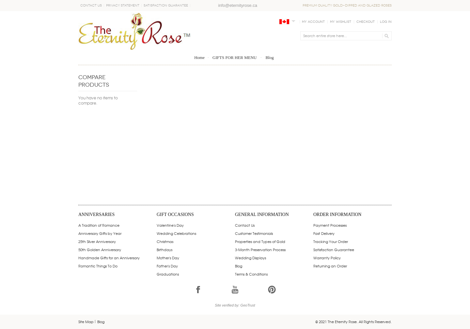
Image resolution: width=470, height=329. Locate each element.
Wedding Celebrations (176, 233)
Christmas (165, 241)
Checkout (365, 21)
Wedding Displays (250, 257)
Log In (386, 21)
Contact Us (91, 5)
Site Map (86, 321)
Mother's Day (168, 257)
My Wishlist (340, 21)
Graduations (168, 274)
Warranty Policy (327, 257)
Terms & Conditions (251, 274)
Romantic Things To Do (98, 265)
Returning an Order (330, 265)
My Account (313, 21)
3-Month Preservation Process (260, 249)
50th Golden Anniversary (99, 249)
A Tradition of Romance (98, 225)
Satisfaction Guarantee (166, 5)
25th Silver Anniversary (97, 241)
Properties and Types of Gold (260, 241)
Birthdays (164, 249)
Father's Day (167, 265)
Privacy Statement (122, 5)
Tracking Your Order (330, 241)
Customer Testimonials (254, 233)
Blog (238, 265)
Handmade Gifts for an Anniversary (109, 257)
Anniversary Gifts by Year (99, 233)
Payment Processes (330, 225)
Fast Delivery (324, 233)
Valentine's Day (170, 225)
